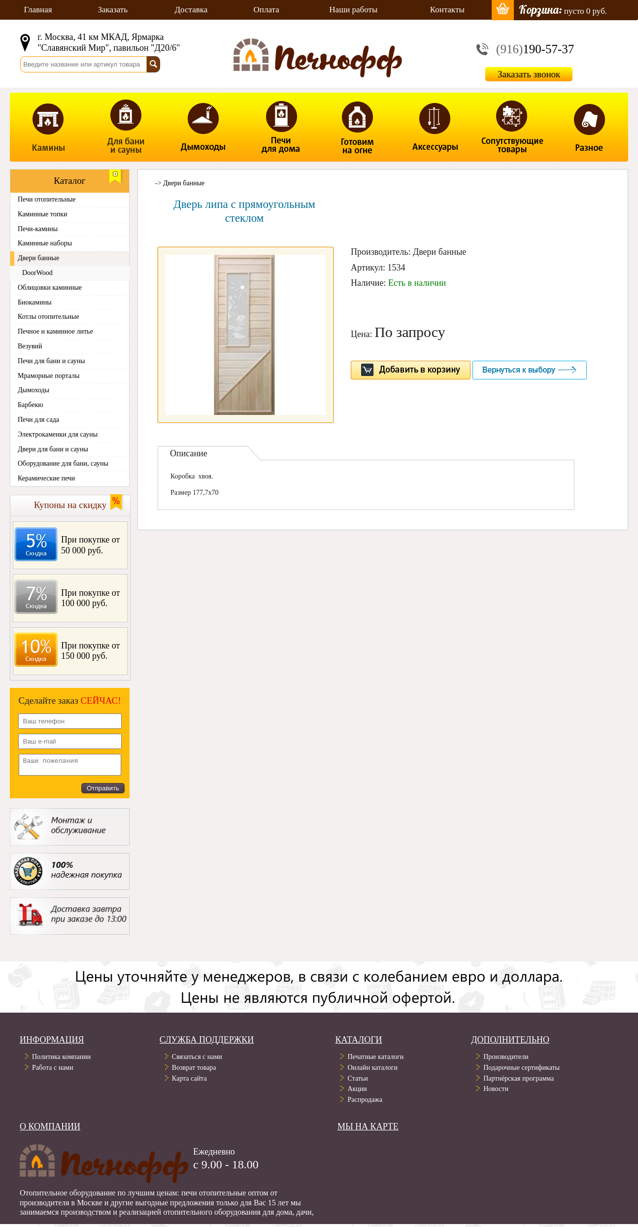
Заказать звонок (529, 74)
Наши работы (353, 9)
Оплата (266, 9)
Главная (38, 9)
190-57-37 (535, 49)
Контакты (447, 9)
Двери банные (183, 183)
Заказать (113, 9)
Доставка (191, 9)
